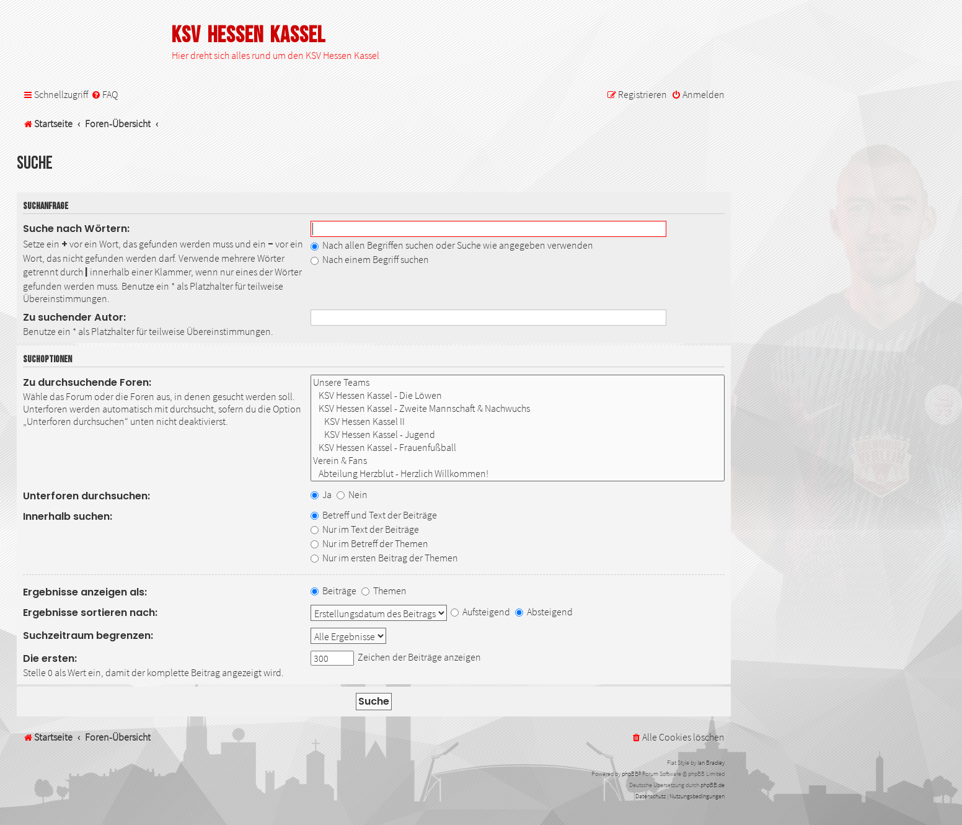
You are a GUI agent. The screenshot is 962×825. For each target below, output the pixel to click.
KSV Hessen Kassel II (517, 421)
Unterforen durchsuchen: (86, 496)
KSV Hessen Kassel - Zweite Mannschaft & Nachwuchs (517, 408)
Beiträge (333, 590)
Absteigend (544, 611)
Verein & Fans (517, 460)
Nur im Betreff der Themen (369, 543)
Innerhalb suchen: (67, 516)
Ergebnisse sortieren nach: (90, 612)
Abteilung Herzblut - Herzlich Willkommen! (517, 473)
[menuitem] (104, 94)
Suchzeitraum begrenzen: (88, 635)
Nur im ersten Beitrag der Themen (384, 557)
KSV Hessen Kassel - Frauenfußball (517, 447)
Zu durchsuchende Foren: (87, 382)
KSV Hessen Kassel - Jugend (517, 434)
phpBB (630, 774)
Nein (352, 494)
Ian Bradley (711, 763)
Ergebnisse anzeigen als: (85, 592)
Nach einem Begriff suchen (370, 259)
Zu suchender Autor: (74, 317)
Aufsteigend (480, 611)
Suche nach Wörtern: (76, 228)
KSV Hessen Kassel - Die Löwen (517, 395)
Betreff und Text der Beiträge (374, 515)
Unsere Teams (517, 382)
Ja (321, 494)
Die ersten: (50, 658)
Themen (384, 590)
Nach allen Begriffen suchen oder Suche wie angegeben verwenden (452, 245)
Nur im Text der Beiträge (365, 529)
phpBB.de (712, 785)
